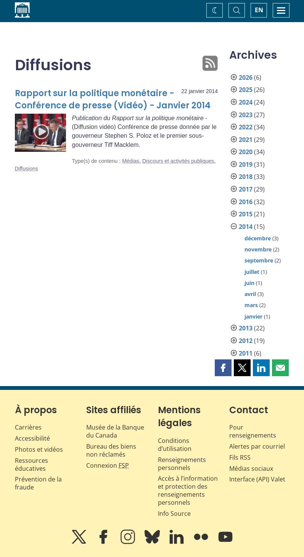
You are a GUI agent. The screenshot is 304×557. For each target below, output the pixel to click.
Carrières (28, 427)
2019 (246, 164)
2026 (246, 77)
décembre (257, 238)
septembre (258, 260)
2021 (246, 139)
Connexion (107, 465)
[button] (223, 367)
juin (249, 283)
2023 (246, 115)
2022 (246, 127)
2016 (246, 202)
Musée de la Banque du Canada (115, 431)
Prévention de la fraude (38, 483)
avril (250, 294)
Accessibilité (32, 438)
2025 (246, 89)
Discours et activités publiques (178, 161)
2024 (246, 102)
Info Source (174, 513)
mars (251, 305)
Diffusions (26, 169)
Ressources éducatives (31, 464)
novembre (258, 249)
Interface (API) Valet (257, 479)
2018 (246, 176)
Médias (130, 161)
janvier (253, 316)
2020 (246, 152)
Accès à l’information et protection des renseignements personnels (188, 490)
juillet (251, 271)
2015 (246, 214)
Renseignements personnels (182, 464)
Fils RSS (240, 457)
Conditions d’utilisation (174, 444)
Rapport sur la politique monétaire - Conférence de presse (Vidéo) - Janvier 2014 (113, 99)
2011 (246, 353)
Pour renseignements (252, 431)
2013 (246, 328)
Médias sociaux (251, 468)
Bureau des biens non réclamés (111, 450)
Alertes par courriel (257, 446)
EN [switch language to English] (259, 10)
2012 (246, 340)
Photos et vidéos (39, 449)
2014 (246, 226)
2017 (246, 189)
